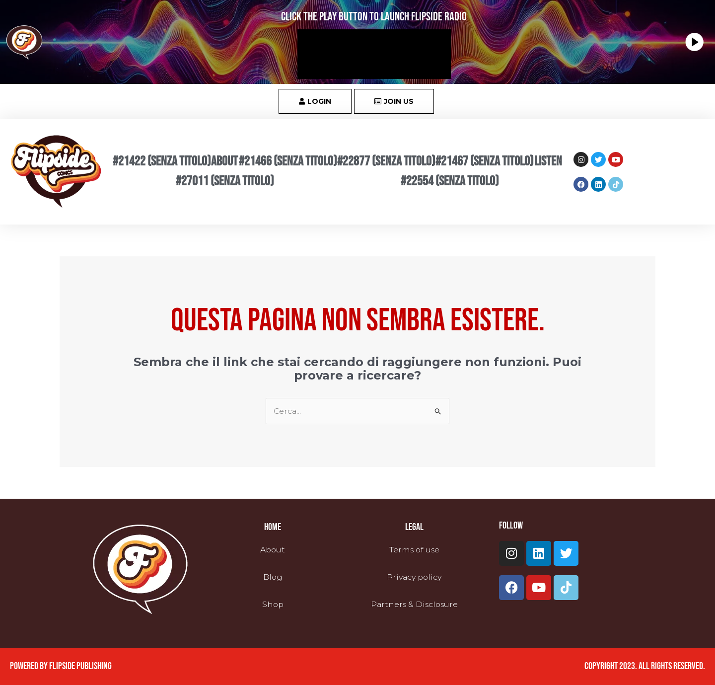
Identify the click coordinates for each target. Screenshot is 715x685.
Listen (548, 161)
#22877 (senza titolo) (386, 161)
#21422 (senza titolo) (162, 161)
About (224, 161)
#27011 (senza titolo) (225, 181)
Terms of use (414, 549)
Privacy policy (414, 577)
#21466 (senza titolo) (288, 161)
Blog (273, 577)
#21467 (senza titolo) (484, 161)
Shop (273, 604)
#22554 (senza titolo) (450, 181)
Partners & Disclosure (414, 604)
